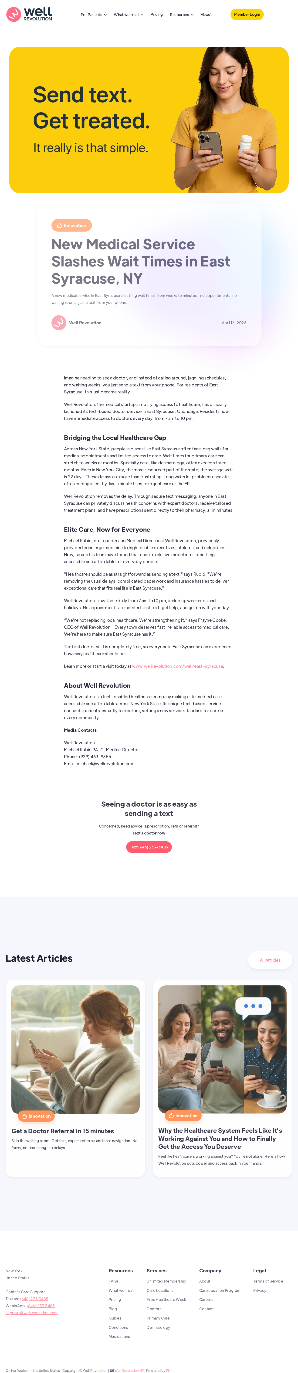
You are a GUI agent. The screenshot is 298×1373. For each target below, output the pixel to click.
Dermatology (158, 1327)
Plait (169, 1370)
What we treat (121, 1290)
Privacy (260, 1290)
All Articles (270, 960)
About (206, 14)
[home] (29, 14)
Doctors (154, 1308)
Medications (119, 1336)
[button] (94, 15)
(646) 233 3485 (34, 1298)
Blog (113, 1308)
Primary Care (158, 1318)
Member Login (247, 14)
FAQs (114, 1281)
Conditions (118, 1327)
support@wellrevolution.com (32, 1312)
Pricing (157, 14)
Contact (206, 1308)
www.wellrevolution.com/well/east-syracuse (177, 666)
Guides (115, 1318)
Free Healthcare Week (166, 1299)
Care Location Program (219, 1290)
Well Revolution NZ (129, 1370)
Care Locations (160, 1290)
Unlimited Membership (166, 1281)
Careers (206, 1299)
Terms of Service (268, 1281)
